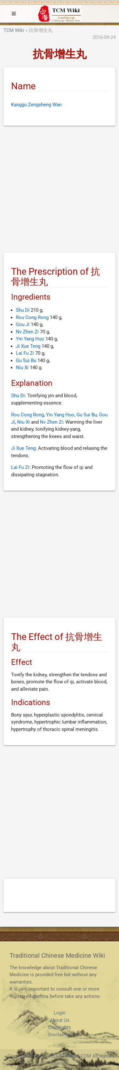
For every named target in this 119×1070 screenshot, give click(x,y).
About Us (59, 1020)
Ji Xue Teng (28, 346)
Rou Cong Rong (32, 317)
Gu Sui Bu (26, 360)
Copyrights (59, 1027)
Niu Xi (22, 367)
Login (59, 1013)
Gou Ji (23, 324)
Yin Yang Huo (30, 339)
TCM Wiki (13, 30)
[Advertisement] (59, 190)
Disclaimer (59, 1034)
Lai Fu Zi (25, 353)
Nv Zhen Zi (27, 332)
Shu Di (23, 310)
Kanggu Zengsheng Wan (36, 105)
